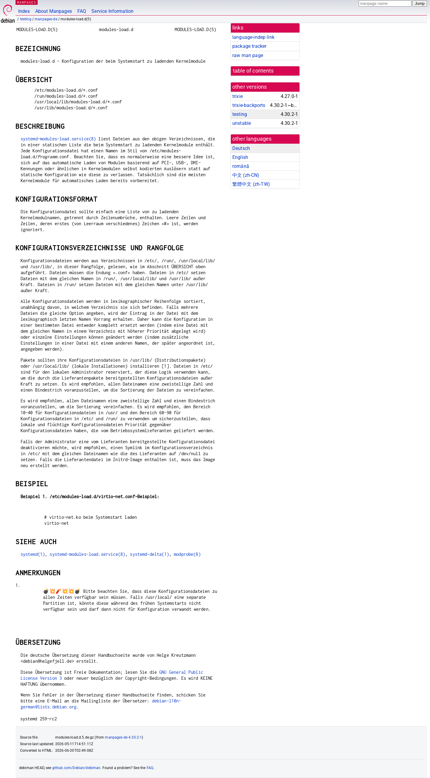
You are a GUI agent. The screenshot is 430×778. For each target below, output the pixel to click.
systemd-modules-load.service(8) (58, 138)
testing (25, 19)
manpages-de (46, 19)
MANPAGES (26, 2)
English (240, 157)
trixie (237, 96)
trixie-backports (248, 105)
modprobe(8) (187, 554)
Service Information (112, 11)
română (240, 166)
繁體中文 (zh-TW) (251, 184)
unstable (241, 123)
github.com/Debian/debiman (76, 768)
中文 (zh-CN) (245, 175)
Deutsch (241, 148)
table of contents (253, 71)
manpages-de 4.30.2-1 (123, 737)
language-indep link (253, 37)
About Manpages (53, 11)
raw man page (247, 55)
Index (24, 11)
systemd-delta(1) (149, 554)
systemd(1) (33, 554)
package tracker (249, 46)
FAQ (81, 11)
